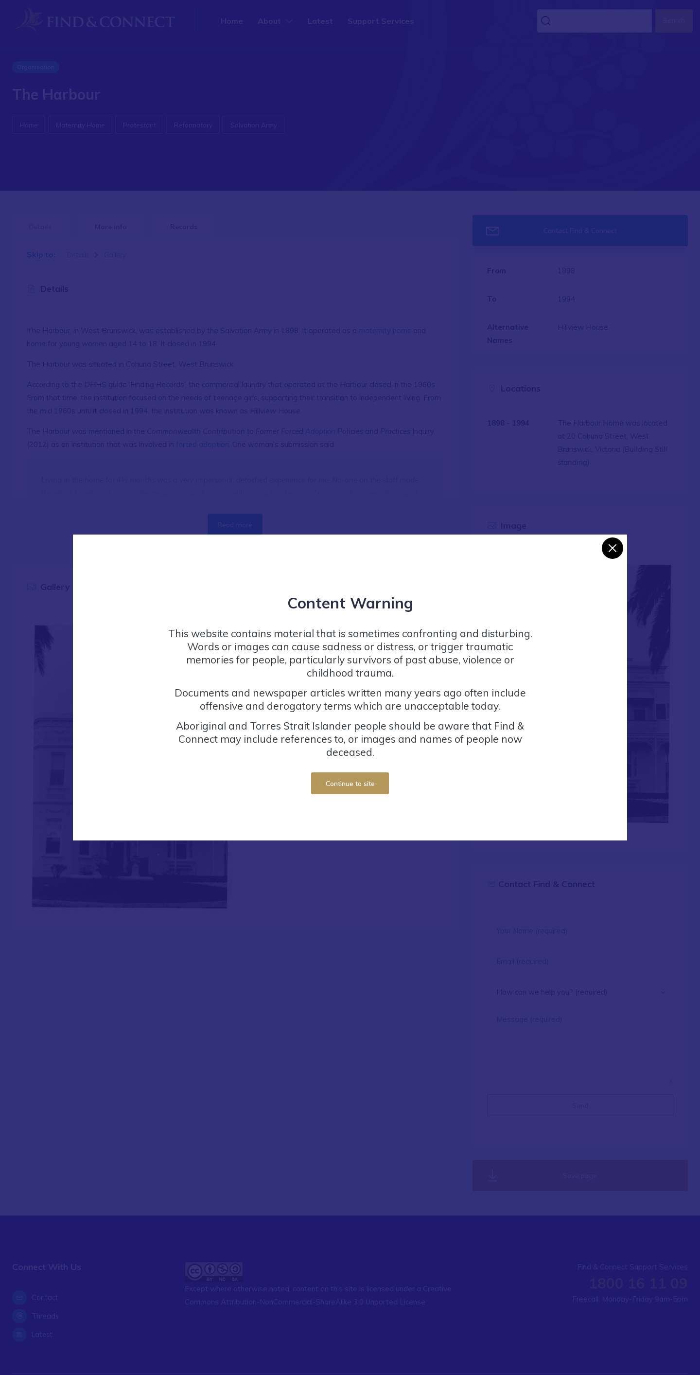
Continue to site (350, 783)
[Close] (612, 548)
